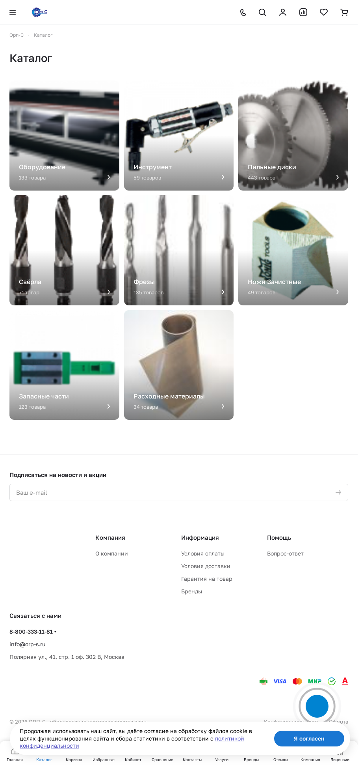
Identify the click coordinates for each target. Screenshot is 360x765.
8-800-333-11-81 (31, 631)
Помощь (279, 537)
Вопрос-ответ (285, 553)
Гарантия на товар (206, 578)
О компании (111, 553)
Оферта (338, 721)
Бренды (191, 591)
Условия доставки (205, 566)
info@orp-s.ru (27, 644)
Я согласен (309, 738)
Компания (110, 537)
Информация (200, 537)
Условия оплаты (203, 553)
